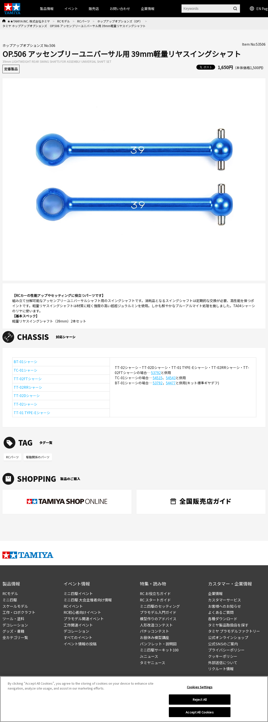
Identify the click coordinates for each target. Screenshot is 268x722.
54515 (158, 377)
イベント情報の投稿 (80, 643)
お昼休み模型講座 (154, 637)
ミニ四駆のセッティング (160, 606)
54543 (171, 377)
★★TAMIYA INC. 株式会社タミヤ (28, 21)
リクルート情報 (221, 668)
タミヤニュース (152, 662)
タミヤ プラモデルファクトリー (234, 631)
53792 (156, 372)
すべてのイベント (78, 637)
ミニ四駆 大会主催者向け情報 (88, 599)
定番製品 (11, 68)
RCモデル (63, 21)
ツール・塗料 (13, 618)
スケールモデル (15, 606)
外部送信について (222, 662)
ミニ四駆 (9, 599)
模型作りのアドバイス (158, 618)
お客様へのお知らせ (224, 606)
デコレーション (15, 625)
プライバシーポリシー (226, 649)
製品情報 (47, 8)
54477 (171, 382)
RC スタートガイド (155, 599)
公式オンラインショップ (228, 637)
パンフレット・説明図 (158, 643)
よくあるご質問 (221, 612)
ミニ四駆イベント (78, 593)
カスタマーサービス (224, 599)
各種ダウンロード (222, 618)
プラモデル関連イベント (84, 618)
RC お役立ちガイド (155, 593)
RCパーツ (83, 21)
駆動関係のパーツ (37, 457)
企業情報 (215, 593)
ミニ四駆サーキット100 (159, 649)
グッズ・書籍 (13, 631)
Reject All (200, 701)
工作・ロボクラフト (18, 612)
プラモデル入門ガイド (158, 612)
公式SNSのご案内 (223, 643)
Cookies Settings (199, 689)
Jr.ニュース (149, 656)
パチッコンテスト (154, 631)
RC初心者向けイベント (82, 612)
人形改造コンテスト (156, 625)
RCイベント (73, 606)
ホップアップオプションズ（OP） (119, 21)
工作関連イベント (78, 625)
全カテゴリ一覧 (15, 637)
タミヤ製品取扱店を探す (228, 625)
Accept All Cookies (199, 714)
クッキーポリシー (222, 656)
